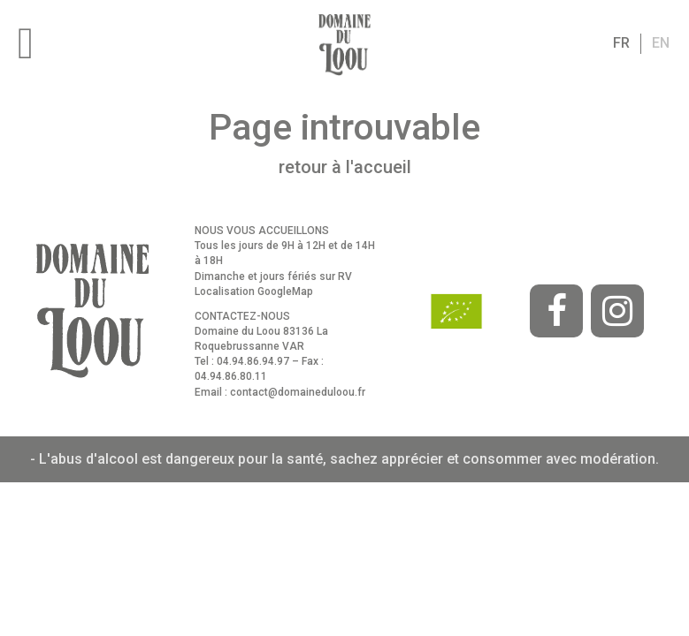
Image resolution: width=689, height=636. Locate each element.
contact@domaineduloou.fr (297, 392)
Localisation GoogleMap (254, 291)
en (661, 42)
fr (621, 42)
